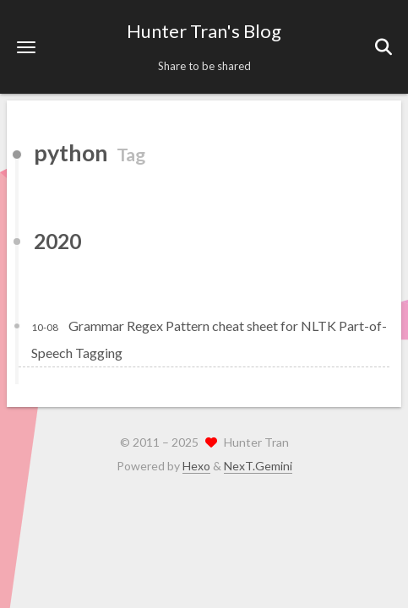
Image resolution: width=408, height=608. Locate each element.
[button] (26, 47)
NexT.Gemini (258, 466)
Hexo (196, 466)
